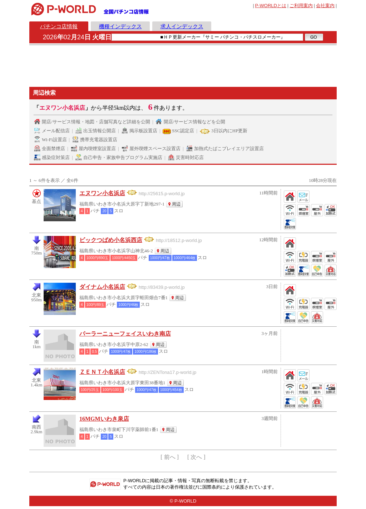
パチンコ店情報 (59, 26)
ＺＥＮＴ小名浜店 (102, 372)
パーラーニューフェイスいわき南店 (125, 334)
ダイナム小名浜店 (102, 287)
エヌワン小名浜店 (102, 193)
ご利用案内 (301, 5)
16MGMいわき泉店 (104, 419)
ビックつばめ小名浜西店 (110, 240)
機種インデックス (120, 26)
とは (270, 5)
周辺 (176, 204)
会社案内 (325, 5)
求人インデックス (181, 26)
